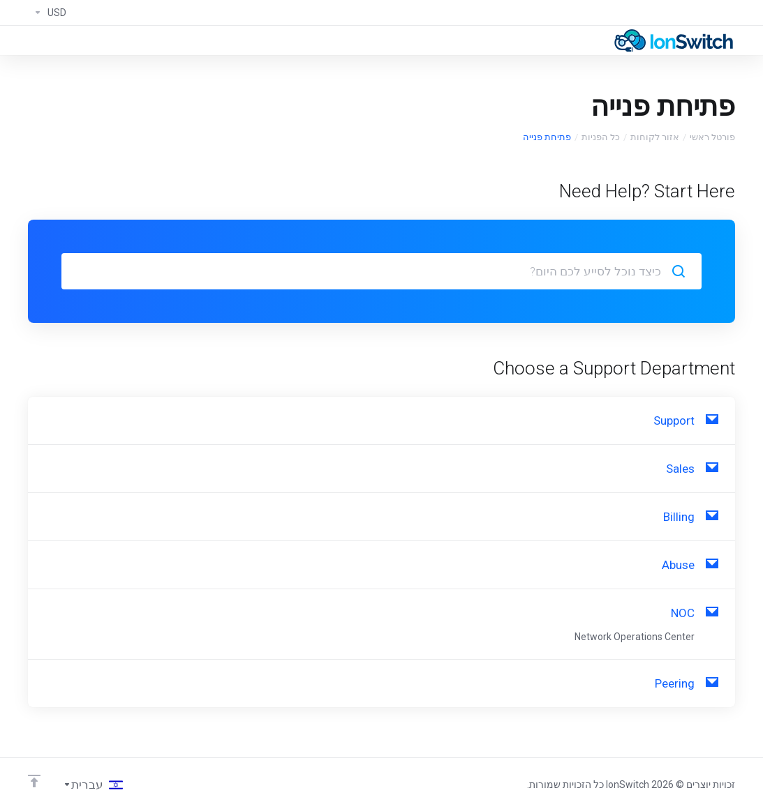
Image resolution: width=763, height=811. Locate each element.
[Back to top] (34, 781)
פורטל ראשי (712, 137)
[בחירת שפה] (93, 784)
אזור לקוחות (654, 137)
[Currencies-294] (47, 12)
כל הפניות (600, 137)
